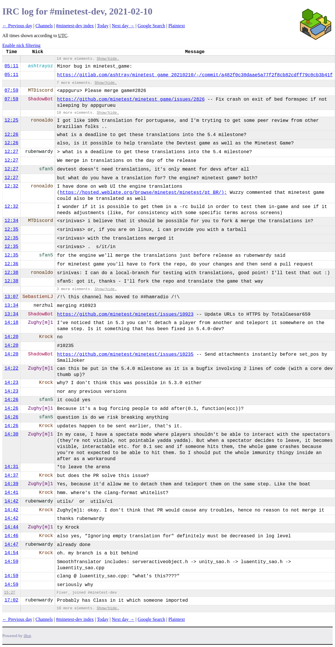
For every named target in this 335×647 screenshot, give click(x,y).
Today (102, 25)
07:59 (11, 90)
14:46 (11, 535)
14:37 (11, 475)
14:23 (11, 382)
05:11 (11, 66)
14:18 (11, 322)
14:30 (11, 434)
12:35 (11, 229)
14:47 (11, 544)
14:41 (11, 492)
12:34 (11, 220)
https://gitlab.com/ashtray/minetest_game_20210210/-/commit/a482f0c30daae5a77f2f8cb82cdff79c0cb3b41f (195, 75)
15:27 (9, 592)
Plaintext (176, 25)
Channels (44, 25)
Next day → (123, 25)
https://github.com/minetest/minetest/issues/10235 (125, 354)
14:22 (11, 368)
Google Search (151, 25)
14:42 (11, 501)
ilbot (27, 636)
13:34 (11, 305)
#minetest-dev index (75, 25)
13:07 (11, 296)
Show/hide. (108, 59)
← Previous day (17, 25)
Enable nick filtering (21, 45)
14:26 (11, 399)
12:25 (11, 120)
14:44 (11, 527)
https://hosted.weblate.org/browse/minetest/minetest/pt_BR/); (143, 192)
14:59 (11, 561)
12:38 (11, 272)
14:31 (11, 466)
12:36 (11, 264)
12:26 (11, 134)
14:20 (11, 336)
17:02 (11, 600)
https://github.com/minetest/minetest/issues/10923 (125, 314)
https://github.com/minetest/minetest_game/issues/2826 (131, 99)
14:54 (11, 553)
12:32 (11, 186)
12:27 (11, 151)
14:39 (11, 484)
